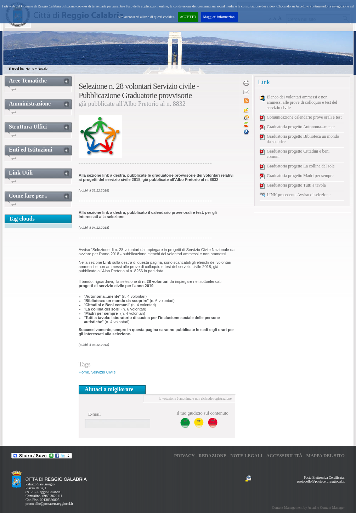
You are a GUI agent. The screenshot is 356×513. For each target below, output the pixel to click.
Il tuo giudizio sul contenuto (202, 413)
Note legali (246, 455)
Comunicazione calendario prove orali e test (304, 117)
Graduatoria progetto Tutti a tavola (296, 185)
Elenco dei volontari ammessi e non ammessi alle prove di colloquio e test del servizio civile (302, 102)
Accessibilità (284, 455)
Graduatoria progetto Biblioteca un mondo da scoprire (303, 139)
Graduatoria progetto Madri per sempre (300, 175)
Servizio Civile (103, 372)
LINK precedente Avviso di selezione (298, 194)
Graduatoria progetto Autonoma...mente (301, 126)
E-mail (94, 414)
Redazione (213, 455)
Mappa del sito (325, 455)
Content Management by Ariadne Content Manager (308, 507)
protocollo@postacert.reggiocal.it (49, 504)
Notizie (42, 68)
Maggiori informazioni (219, 17)
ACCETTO (188, 17)
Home (30, 68)
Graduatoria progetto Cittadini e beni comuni (298, 154)
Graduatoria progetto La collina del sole (301, 166)
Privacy (184, 455)
